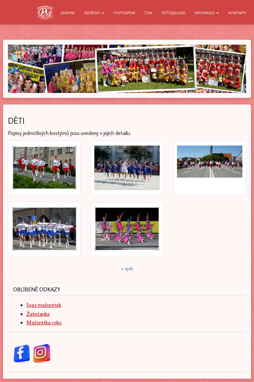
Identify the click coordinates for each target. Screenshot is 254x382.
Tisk (148, 13)
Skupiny (67, 13)
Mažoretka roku (44, 322)
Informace (206, 13)
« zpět (127, 269)
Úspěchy (94, 13)
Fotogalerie (173, 13)
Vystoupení (124, 13)
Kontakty (237, 13)
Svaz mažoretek (43, 304)
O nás (45, 13)
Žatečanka (38, 313)
